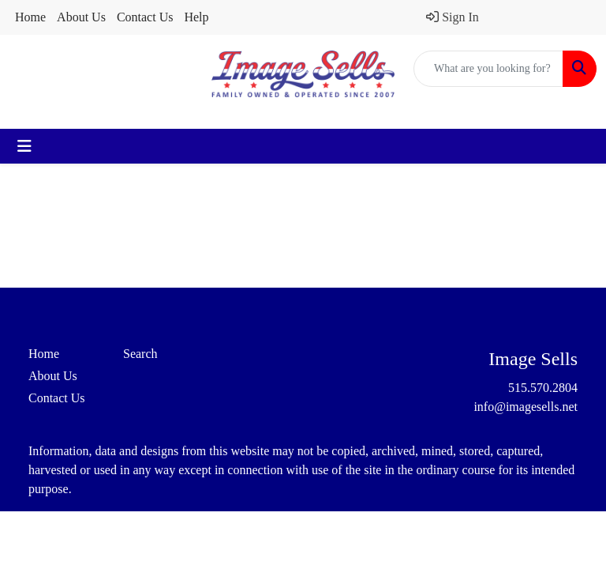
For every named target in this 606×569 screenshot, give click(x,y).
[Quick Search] (488, 69)
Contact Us (145, 17)
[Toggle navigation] (24, 146)
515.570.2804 (543, 387)
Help (196, 17)
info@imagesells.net (525, 406)
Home (30, 17)
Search (140, 353)
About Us (81, 17)
